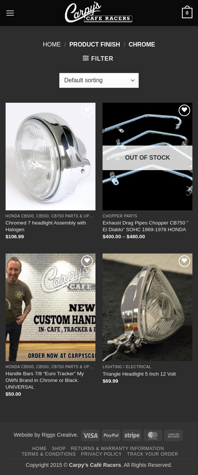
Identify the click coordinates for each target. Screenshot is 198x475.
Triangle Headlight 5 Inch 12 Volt (139, 374)
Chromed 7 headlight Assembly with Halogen (46, 226)
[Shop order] (98, 80)
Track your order (152, 454)
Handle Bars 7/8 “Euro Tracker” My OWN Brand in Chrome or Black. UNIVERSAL (45, 380)
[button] (10, 13)
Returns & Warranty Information (117, 448)
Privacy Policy (101, 454)
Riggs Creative (59, 435)
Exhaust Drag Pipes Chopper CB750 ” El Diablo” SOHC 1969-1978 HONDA (145, 226)
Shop (59, 448)
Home (52, 44)
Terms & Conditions (49, 454)
